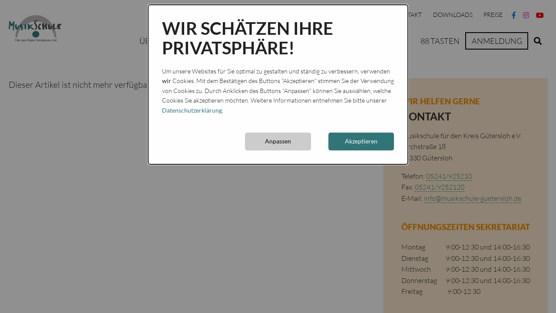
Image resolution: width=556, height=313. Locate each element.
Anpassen (278, 141)
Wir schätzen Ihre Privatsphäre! (247, 38)
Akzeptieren (361, 141)
